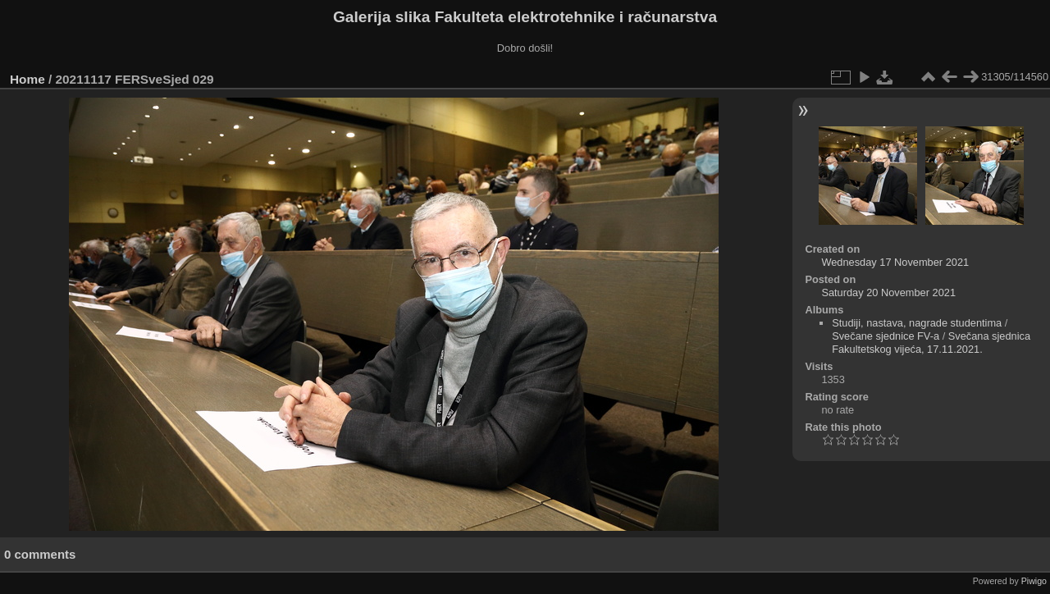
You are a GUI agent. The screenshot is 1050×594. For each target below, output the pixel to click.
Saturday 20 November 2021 (888, 292)
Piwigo (1034, 581)
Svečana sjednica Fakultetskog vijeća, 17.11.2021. (931, 342)
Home (27, 79)
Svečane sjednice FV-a (885, 336)
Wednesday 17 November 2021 (895, 262)
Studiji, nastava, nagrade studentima (917, 323)
